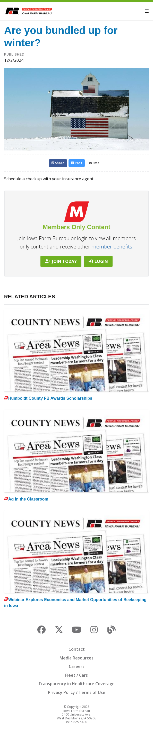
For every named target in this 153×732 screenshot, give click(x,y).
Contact (77, 649)
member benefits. (112, 246)
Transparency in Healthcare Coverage (76, 683)
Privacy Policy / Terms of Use (76, 692)
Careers (76, 666)
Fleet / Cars (76, 675)
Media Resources (77, 658)
